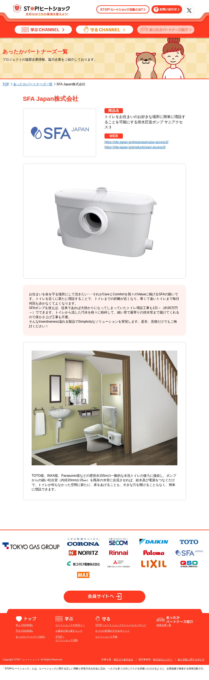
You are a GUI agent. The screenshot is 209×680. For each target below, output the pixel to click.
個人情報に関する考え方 (191, 667)
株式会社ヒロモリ (163, 667)
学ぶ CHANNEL (24, 632)
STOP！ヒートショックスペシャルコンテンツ (120, 632)
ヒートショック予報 (106, 644)
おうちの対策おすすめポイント (112, 638)
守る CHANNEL (24, 638)
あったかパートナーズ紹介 (30, 644)
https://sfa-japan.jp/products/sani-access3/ (135, 147)
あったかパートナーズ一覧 (32, 84)
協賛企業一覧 (164, 632)
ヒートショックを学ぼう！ (70, 632)
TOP (5, 84)
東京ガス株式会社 (123, 667)
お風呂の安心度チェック (69, 638)
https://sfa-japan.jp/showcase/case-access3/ (136, 142)
